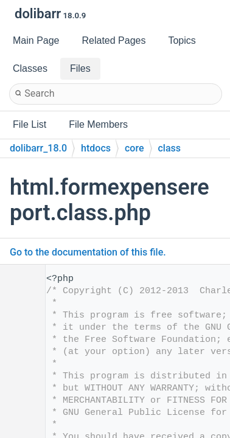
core (134, 148)
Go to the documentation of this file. (88, 252)
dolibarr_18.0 (38, 148)
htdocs (96, 148)
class (169, 148)
